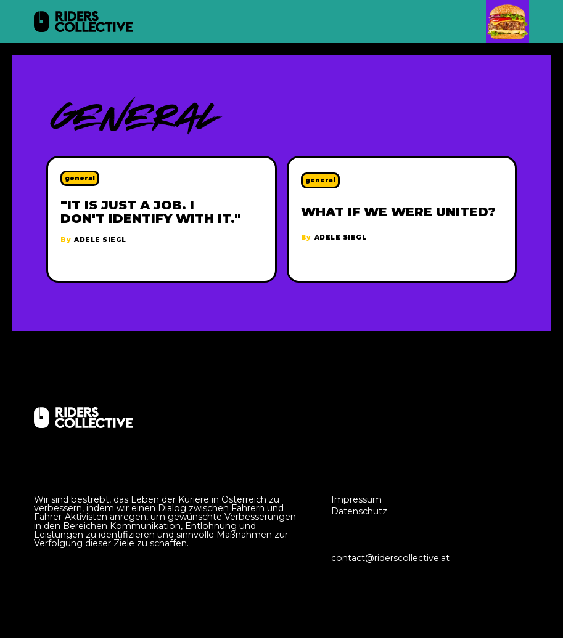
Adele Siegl (100, 240)
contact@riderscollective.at (390, 558)
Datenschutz (359, 511)
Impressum (356, 499)
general (80, 178)
